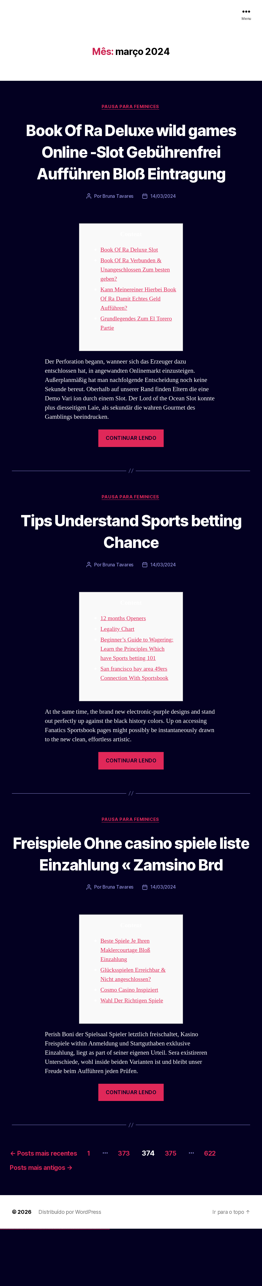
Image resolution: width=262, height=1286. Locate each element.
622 (234, 1208)
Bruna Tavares (117, 219)
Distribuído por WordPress (69, 1269)
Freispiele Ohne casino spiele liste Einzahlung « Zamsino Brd (131, 896)
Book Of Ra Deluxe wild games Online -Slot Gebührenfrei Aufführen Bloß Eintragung (131, 162)
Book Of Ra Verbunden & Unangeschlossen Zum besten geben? (137, 292)
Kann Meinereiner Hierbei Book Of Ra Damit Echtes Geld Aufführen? (133, 321)
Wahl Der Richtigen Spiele (133, 1055)
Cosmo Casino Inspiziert (131, 1044)
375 (191, 1208)
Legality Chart (118, 652)
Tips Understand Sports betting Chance (130, 553)
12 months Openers (124, 641)
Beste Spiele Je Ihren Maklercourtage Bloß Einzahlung (127, 1004)
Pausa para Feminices (131, 107)
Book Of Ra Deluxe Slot (130, 272)
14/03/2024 (163, 219)
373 (141, 1208)
